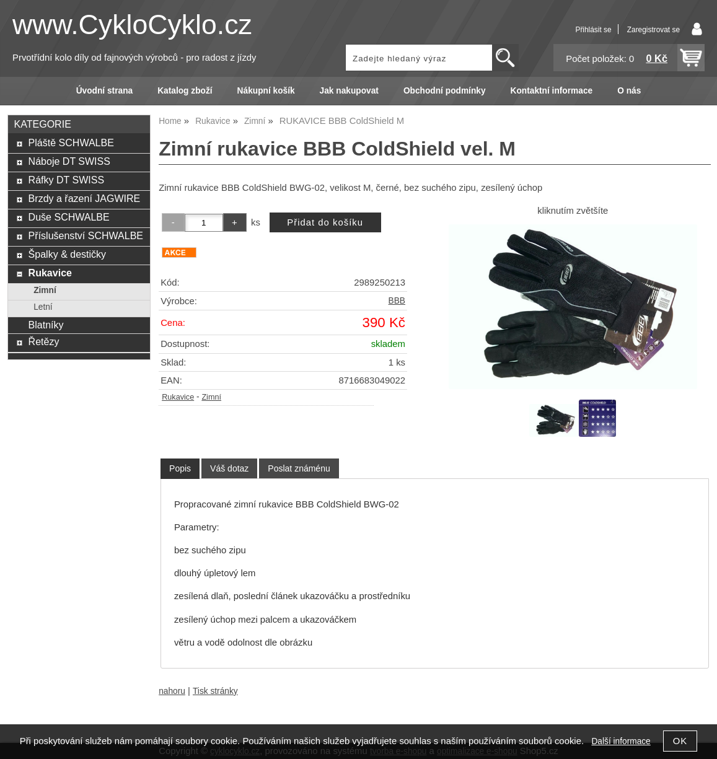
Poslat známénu (299, 468)
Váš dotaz (229, 468)
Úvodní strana (104, 90)
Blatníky (46, 324)
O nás (629, 90)
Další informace (620, 741)
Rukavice (178, 397)
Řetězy (44, 341)
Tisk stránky (215, 691)
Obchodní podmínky (444, 90)
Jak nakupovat (349, 90)
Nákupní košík (266, 90)
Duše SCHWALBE (69, 216)
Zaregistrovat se (653, 29)
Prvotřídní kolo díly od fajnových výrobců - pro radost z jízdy (134, 58)
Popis (180, 468)
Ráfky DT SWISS (67, 179)
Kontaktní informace (552, 90)
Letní (43, 307)
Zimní (211, 397)
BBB (397, 300)
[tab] (180, 468)
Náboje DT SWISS (69, 161)
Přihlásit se (593, 29)
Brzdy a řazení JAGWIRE (85, 198)
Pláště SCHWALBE (71, 142)
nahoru (172, 691)
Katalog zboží (184, 90)
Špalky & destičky (68, 254)
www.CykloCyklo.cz (132, 24)
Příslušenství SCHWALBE (86, 235)
